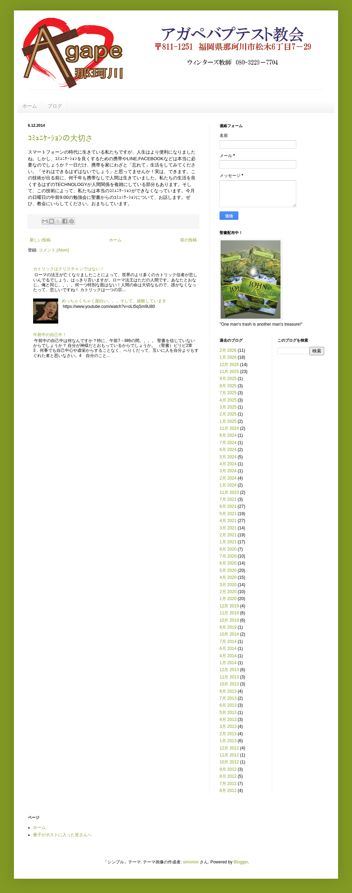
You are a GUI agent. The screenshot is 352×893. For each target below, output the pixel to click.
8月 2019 (228, 627)
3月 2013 (228, 726)
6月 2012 (228, 790)
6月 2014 (228, 648)
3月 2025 (228, 407)
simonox (191, 862)
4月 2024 (228, 463)
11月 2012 (229, 755)
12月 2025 (229, 364)
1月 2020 (228, 598)
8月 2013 (228, 691)
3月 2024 (228, 470)
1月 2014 (228, 662)
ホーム (29, 106)
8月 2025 (228, 385)
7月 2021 (228, 499)
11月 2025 (229, 371)
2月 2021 (228, 535)
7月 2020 (228, 556)
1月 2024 (228, 485)
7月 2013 (228, 698)
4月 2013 (228, 719)
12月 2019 (229, 606)
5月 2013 (228, 712)
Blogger (241, 862)
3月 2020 (228, 584)
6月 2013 (228, 705)
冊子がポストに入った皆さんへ (62, 834)
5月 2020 (228, 570)
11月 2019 (229, 613)
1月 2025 (228, 421)
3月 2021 (228, 528)
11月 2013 (229, 677)
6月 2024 (228, 449)
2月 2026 (228, 350)
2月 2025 (228, 414)
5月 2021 (228, 513)
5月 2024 (228, 457)
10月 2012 (229, 762)
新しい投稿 (40, 240)
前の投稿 (188, 240)
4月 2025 (228, 400)
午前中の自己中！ (50, 334)
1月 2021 (228, 541)
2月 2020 (228, 591)
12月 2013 (229, 669)
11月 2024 (229, 428)
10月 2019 (229, 620)
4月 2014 (228, 655)
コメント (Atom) (54, 250)
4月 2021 (228, 520)
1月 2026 (228, 357)
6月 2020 (228, 563)
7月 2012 (228, 783)
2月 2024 (228, 478)
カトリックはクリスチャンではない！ (68, 268)
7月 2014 (228, 641)
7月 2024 (228, 442)
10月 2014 (229, 634)
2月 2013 (228, 733)
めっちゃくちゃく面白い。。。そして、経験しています (114, 300)
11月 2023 (229, 492)
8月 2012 (228, 776)
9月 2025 (228, 378)
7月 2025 (228, 392)
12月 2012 (229, 748)
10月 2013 (229, 684)
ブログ (54, 106)
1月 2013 (228, 740)
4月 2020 (228, 577)
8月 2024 (228, 435)
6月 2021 (228, 506)
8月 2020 (228, 549)
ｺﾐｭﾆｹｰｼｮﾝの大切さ (60, 138)
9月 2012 (228, 769)
